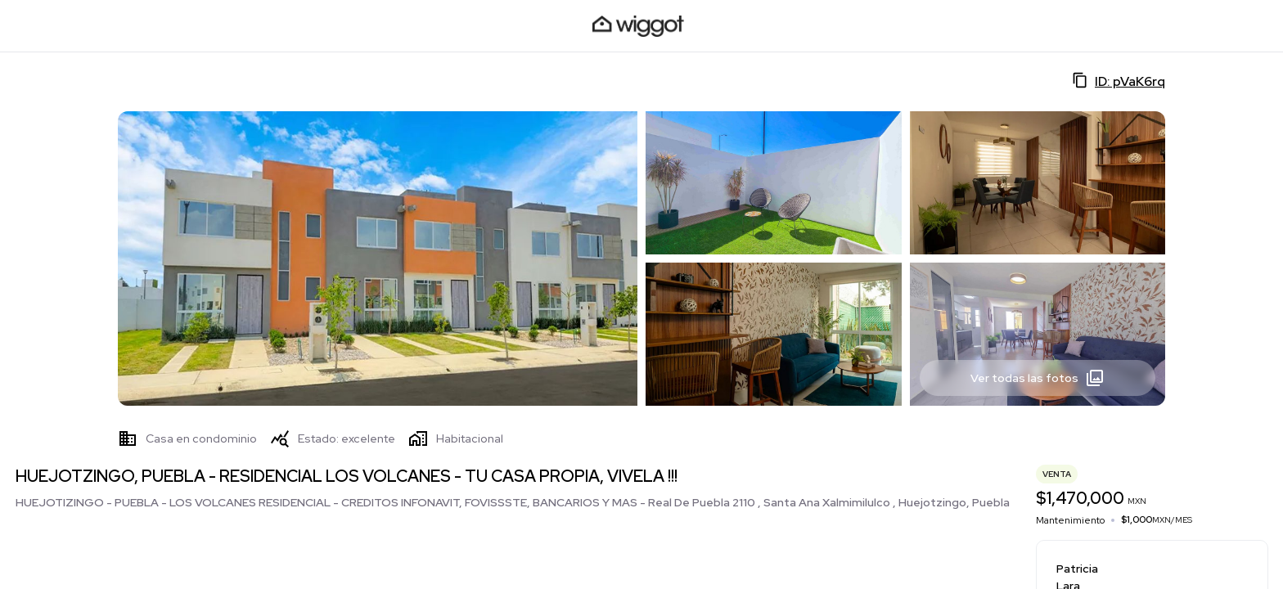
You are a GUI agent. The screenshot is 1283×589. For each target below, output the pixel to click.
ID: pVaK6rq (1118, 81)
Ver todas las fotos (1037, 378)
